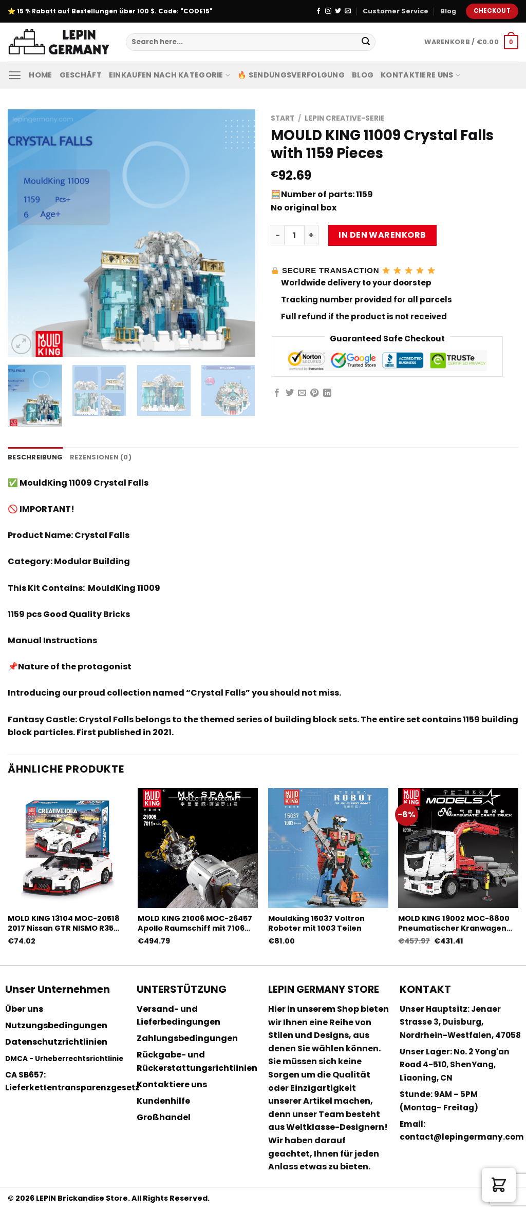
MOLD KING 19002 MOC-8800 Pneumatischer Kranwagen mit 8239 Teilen (454, 923)
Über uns (24, 1009)
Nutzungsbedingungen (56, 1025)
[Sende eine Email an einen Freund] (302, 393)
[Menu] (15, 75)
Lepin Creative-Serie (345, 118)
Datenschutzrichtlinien (56, 1042)
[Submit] (365, 42)
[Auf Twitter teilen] (290, 393)
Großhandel (164, 1117)
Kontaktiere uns (420, 75)
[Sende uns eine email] (348, 11)
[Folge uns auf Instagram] (328, 11)
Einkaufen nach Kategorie (169, 75)
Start (282, 118)
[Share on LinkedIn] (327, 393)
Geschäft (81, 75)
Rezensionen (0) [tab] (101, 457)
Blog (448, 11)
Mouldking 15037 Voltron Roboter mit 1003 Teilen (316, 923)
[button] (499, 1185)
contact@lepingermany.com (462, 1136)
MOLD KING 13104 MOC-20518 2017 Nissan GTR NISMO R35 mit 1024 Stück (64, 923)
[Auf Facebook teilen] (277, 393)
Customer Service (395, 11)
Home (40, 75)
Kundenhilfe (163, 1101)
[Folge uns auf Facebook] (318, 11)
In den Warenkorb (382, 235)
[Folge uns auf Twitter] (338, 11)
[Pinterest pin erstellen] (314, 393)
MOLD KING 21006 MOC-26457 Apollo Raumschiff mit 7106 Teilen (195, 923)
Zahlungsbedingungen (187, 1038)
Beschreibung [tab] (35, 457)
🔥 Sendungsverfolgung (291, 75)
